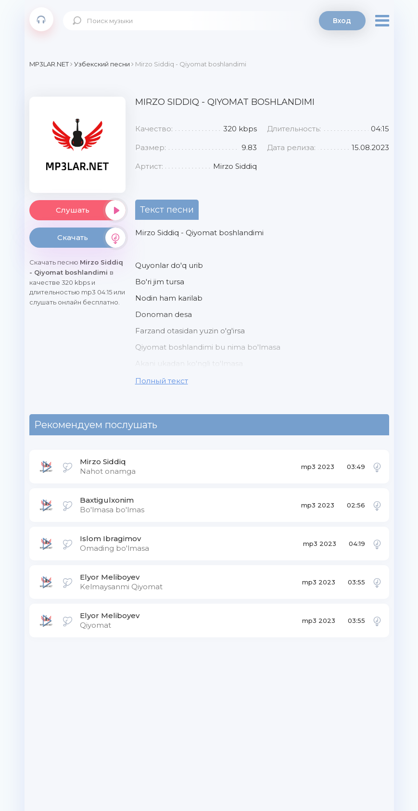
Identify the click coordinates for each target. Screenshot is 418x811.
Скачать (91, 238)
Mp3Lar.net (41, 19)
